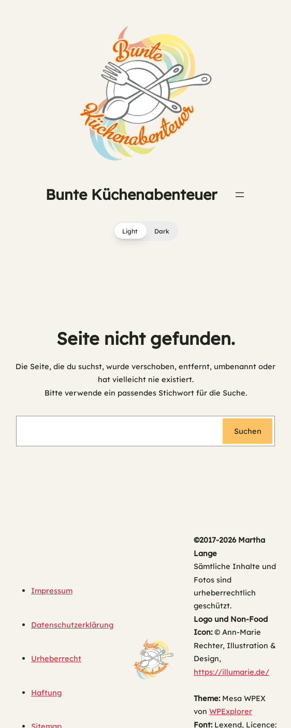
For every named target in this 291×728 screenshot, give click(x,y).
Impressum (51, 590)
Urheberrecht (56, 658)
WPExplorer (230, 711)
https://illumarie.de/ (231, 672)
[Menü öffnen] (240, 194)
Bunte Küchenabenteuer (131, 194)
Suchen (247, 431)
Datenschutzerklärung (72, 625)
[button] (145, 231)
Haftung (46, 692)
